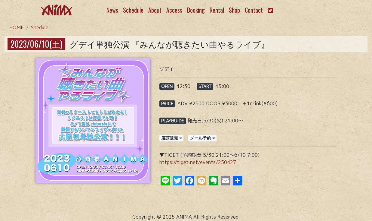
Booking (196, 9)
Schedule (133, 9)
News (112, 9)
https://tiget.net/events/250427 (197, 162)
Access (174, 9)
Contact (254, 9)
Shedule (39, 27)
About (154, 9)
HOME (16, 27)
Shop (234, 9)
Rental (217, 9)
